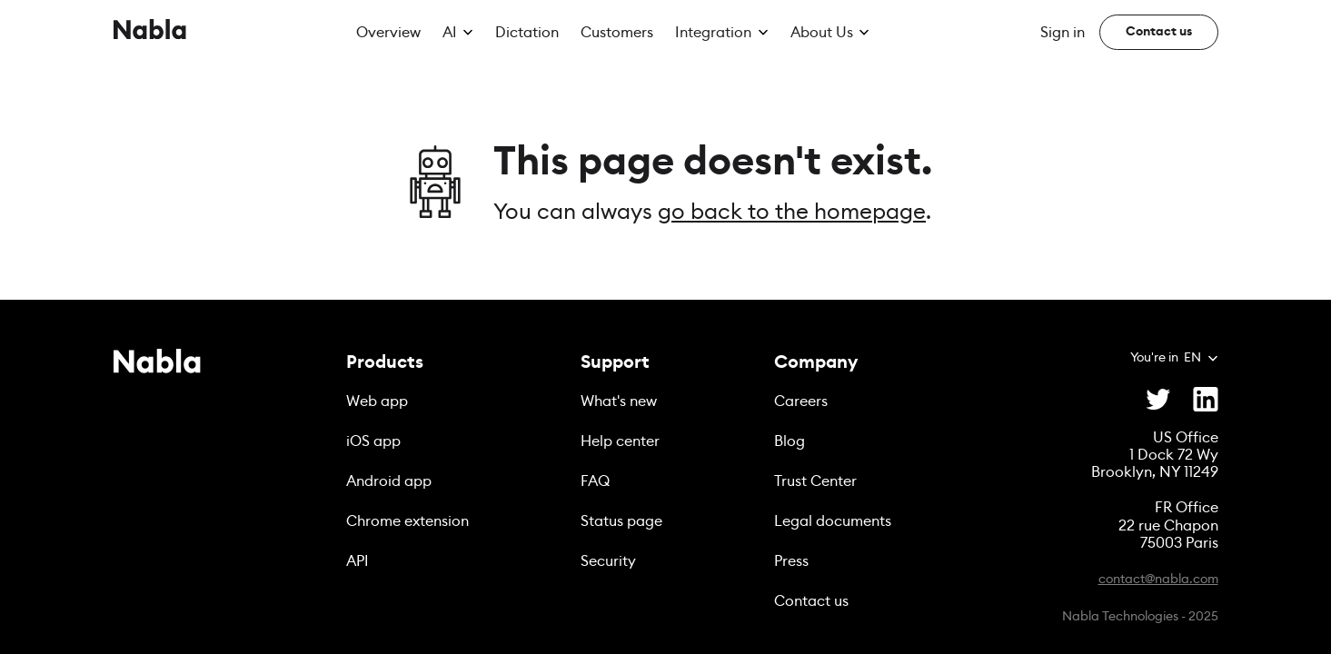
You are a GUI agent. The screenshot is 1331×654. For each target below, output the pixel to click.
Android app (389, 481)
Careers (801, 401)
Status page (621, 521)
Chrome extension (407, 521)
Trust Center (815, 481)
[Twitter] (1158, 399)
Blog (789, 441)
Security (608, 561)
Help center (620, 441)
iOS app (373, 441)
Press (791, 561)
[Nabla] (150, 32)
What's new (619, 401)
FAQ (595, 481)
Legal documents (832, 521)
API (357, 561)
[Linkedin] (1205, 398)
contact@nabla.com (1158, 579)
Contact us (811, 601)
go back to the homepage (792, 212)
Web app (377, 401)
